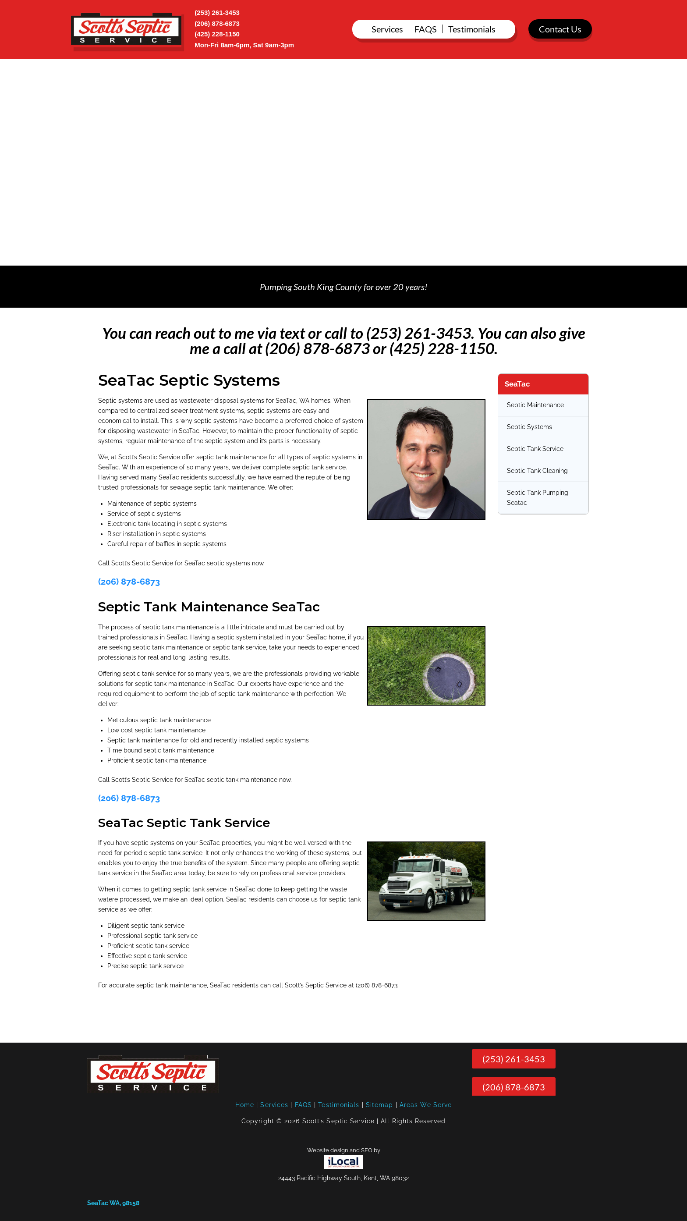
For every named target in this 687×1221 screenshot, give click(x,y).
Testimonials (338, 1104)
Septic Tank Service (535, 448)
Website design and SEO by (343, 1150)
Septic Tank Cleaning (537, 470)
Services (274, 1104)
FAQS (303, 1104)
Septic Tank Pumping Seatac (537, 497)
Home (244, 1104)
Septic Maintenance (535, 404)
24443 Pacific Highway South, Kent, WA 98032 (343, 1178)
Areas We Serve (426, 1104)
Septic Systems (529, 426)
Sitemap (379, 1104)
